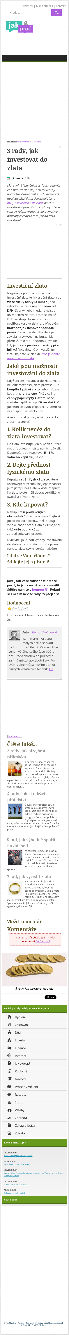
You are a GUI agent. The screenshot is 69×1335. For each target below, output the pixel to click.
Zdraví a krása (21, 1125)
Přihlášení (27, 6)
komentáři (40, 589)
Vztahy (15, 1109)
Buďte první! (43, 941)
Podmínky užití (41, 1323)
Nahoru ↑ (15, 736)
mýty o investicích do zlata (25, 203)
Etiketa (16, 1040)
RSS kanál (30, 1323)
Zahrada (17, 1117)
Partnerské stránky (56, 1323)
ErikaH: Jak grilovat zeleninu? (16, 1184)
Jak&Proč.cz (11, 1323)
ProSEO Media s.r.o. (40, 1325)
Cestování (18, 1024)
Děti (14, 1032)
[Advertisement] (34, 98)
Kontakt (61, 6)
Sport (15, 1102)
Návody (16, 1078)
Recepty (16, 1094)
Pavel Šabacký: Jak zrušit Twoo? (17, 1164)
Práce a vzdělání (22, 1086)
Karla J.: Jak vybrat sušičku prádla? (18, 1155)
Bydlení (16, 1016)
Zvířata (16, 1133)
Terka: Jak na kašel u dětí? (14, 1193)
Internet (16, 1055)
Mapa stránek (44, 6)
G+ (51, 669)
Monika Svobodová (44, 632)
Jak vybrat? (18, 1063)
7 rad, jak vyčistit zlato (29, 876)
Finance (16, 1047)
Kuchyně (17, 1071)
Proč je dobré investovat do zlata (33, 356)
